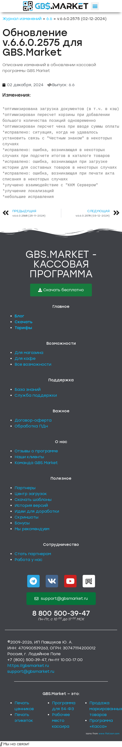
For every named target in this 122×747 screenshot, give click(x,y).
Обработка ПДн (31, 426)
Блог (19, 316)
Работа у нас (28, 559)
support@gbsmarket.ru (30, 671)
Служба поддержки (36, 395)
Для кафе (25, 358)
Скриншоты (26, 517)
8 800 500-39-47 (61, 613)
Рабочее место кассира (61, 720)
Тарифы (23, 327)
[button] (95, 6)
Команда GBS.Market (36, 462)
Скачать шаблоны (33, 499)
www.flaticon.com (109, 733)
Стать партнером (33, 553)
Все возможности (33, 364)
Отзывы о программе (36, 451)
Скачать (24, 322)
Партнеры (25, 488)
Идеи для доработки (37, 511)
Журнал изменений (22, 18)
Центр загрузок (31, 493)
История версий (31, 505)
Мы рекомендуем (32, 529)
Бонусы (22, 523)
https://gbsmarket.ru (28, 665)
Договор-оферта (33, 420)
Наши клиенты (29, 457)
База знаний (28, 389)
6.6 (49, 18)
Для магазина (29, 352)
